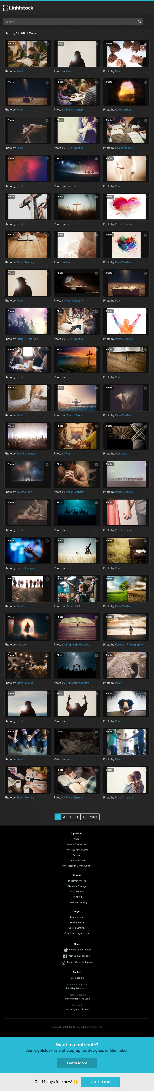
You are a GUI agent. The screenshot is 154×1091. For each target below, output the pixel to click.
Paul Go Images (26, 453)
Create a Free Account (77, 844)
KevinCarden (123, 110)
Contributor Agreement (77, 933)
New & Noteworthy (77, 902)
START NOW (100, 1082)
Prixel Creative (75, 148)
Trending (77, 897)
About (77, 839)
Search (139, 21)
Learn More (77, 1063)
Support (77, 855)
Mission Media (74, 415)
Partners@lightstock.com (77, 999)
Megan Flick (73, 606)
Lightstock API (77, 860)
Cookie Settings (77, 928)
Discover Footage (77, 886)
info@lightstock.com (77, 988)
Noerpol (21, 645)
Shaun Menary (75, 110)
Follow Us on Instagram (80, 962)
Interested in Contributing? (77, 866)
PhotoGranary (74, 301)
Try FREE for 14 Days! (77, 850)
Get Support (77, 978)
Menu (147, 8)
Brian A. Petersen (27, 339)
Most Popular (77, 891)
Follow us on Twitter (80, 949)
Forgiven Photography (129, 645)
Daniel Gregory (25, 568)
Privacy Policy (77, 922)
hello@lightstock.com (77, 1009)
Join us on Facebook (80, 956)
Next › (93, 817)
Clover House (24, 683)
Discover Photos (77, 881)
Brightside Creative (77, 645)
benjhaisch (122, 453)
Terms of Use (77, 917)
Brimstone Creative (77, 683)
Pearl (19, 71)
